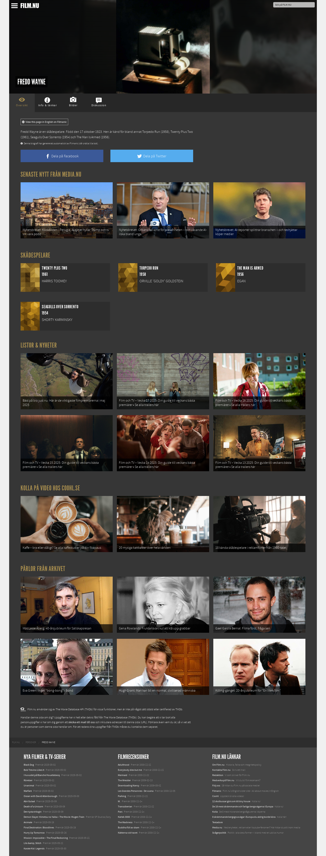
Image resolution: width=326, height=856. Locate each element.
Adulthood (123, 764)
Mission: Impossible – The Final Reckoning (46, 837)
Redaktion (217, 775)
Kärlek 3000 (124, 816)
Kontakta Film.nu (221, 769)
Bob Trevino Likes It (34, 769)
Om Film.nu (218, 764)
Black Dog (29, 764)
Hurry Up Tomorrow (34, 832)
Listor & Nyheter (39, 345)
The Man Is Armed (88, 137)
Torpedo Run (151, 132)
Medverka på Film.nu (223, 780)
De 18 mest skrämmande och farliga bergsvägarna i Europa (242, 806)
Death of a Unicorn (33, 806)
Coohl (215, 796)
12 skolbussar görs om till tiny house (231, 801)
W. (119, 801)
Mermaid (122, 775)
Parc (120, 811)
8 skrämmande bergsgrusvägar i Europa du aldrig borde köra (243, 816)
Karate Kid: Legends (34, 848)
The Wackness (125, 822)
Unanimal (29, 785)
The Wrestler (124, 780)
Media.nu (217, 827)
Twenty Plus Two (181, 132)
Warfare (28, 790)
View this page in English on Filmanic (44, 122)
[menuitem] (16, 742)
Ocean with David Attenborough (40, 796)
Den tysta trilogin (33, 811)
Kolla (215, 811)
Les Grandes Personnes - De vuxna (135, 790)
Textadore (217, 822)
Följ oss (216, 785)
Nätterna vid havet (127, 832)
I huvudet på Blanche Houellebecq (42, 775)
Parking (122, 796)
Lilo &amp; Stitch (32, 843)
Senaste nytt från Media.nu (51, 174)
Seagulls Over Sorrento (45, 137)
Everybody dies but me (130, 769)
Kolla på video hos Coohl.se (50, 488)
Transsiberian (125, 806)
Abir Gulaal (29, 801)
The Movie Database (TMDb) (120, 717)
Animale (28, 822)
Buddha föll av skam (128, 827)
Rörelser (28, 780)
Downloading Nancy (128, 785)
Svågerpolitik (219, 832)
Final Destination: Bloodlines (39, 827)
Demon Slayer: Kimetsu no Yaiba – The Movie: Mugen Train (54, 816)
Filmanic (216, 790)
